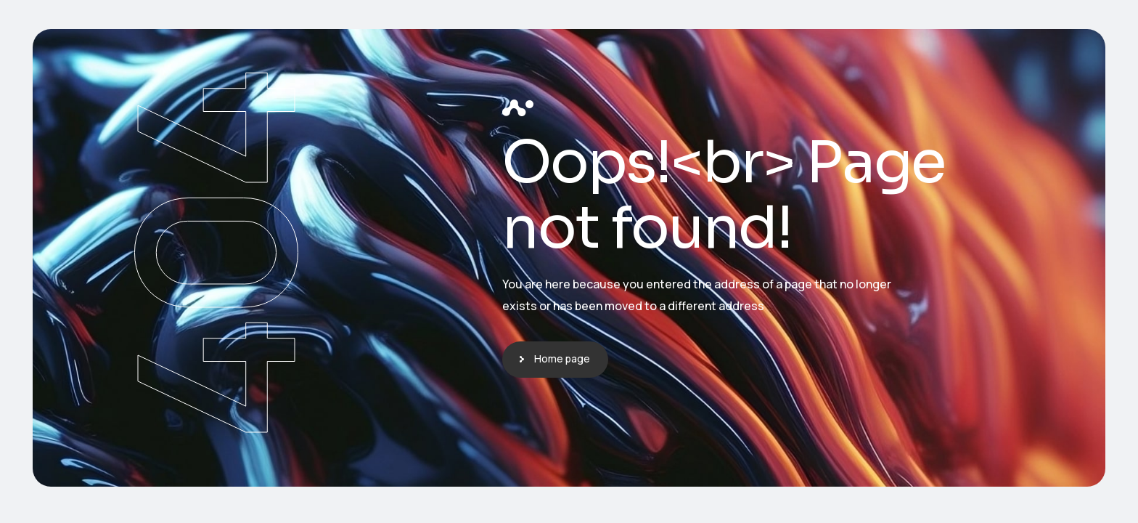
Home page (562, 358)
